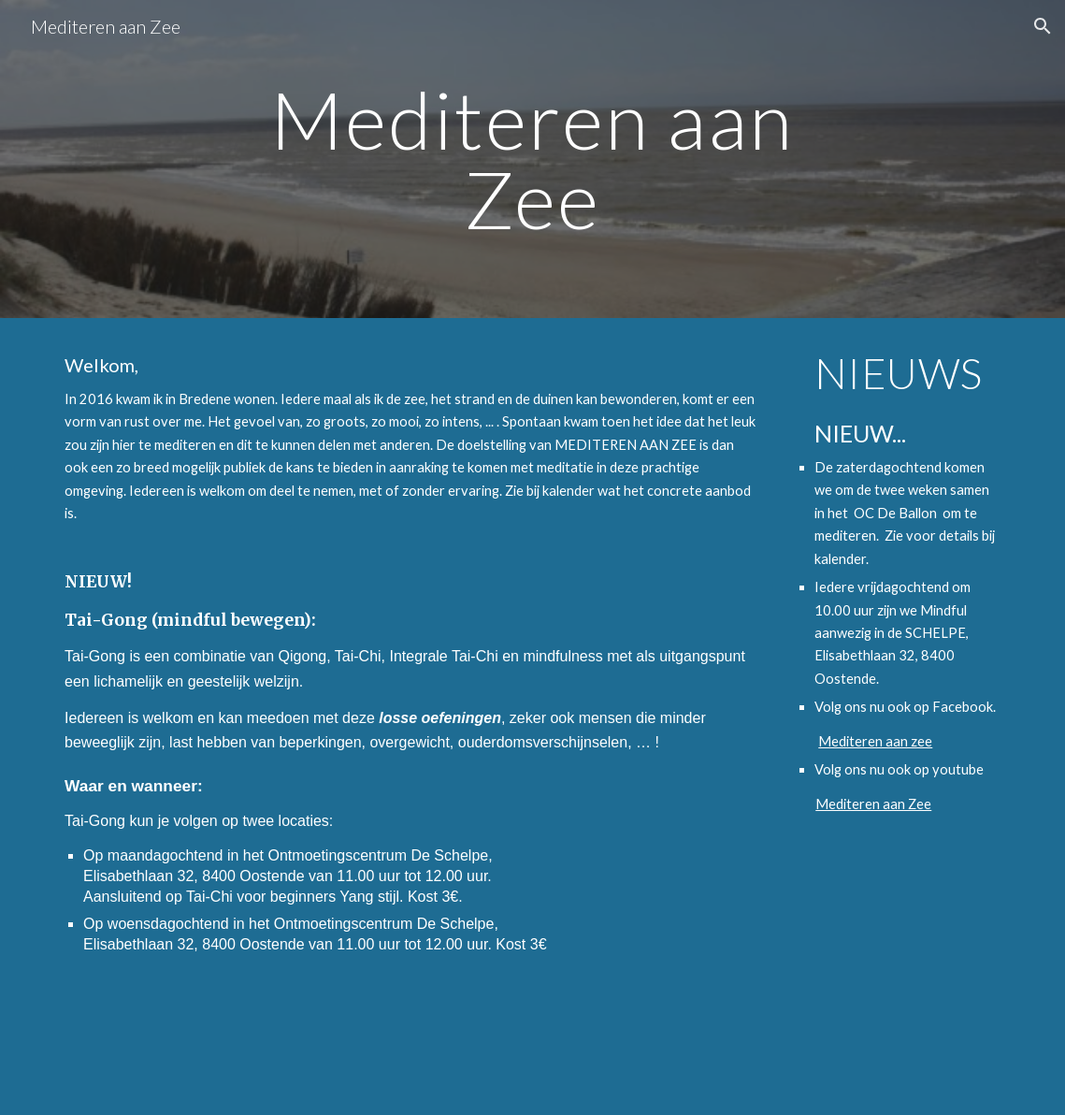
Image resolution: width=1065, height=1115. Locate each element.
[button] (1042, 26)
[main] (532, 159)
